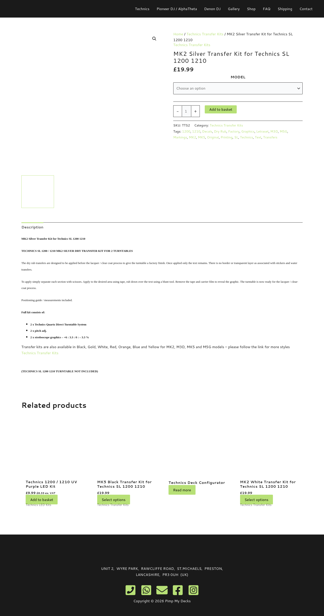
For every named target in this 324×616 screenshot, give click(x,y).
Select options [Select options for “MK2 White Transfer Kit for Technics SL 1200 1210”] (256, 500)
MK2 (192, 137)
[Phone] (130, 590)
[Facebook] (178, 590)
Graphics (247, 131)
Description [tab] (32, 227)
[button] (154, 39)
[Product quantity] (186, 111)
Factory (233, 131)
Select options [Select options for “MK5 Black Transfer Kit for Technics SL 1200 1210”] (114, 500)
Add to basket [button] (41, 500)
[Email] (162, 590)
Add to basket (220, 109)
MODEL (238, 76)
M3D (274, 131)
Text (258, 137)
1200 (186, 131)
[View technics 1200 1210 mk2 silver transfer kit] (37, 191)
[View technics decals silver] (73, 191)
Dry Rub (220, 131)
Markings (180, 137)
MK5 (201, 137)
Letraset (262, 131)
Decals (207, 131)
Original (213, 137)
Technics (246, 137)
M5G (283, 131)
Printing (227, 137)
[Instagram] (193, 590)
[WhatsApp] (146, 590)
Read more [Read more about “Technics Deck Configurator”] (182, 494)
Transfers (270, 137)
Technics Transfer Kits (205, 33)
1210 (196, 131)
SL (236, 137)
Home (178, 33)
